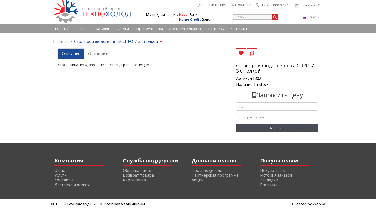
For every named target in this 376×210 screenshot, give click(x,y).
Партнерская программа (215, 175)
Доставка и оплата (185, 28)
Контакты (238, 28)
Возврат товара (138, 175)
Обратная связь (138, 170)
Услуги (123, 28)
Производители (207, 170)
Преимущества (149, 28)
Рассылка (269, 184)
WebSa (319, 204)
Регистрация (215, 4)
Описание (71, 53)
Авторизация (242, 4)
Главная (62, 28)
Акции (198, 180)
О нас (82, 28)
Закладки (269, 180)
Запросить (277, 128)
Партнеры (216, 28)
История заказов (276, 175)
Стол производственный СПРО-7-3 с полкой (116, 41)
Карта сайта (134, 180)
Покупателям (272, 170)
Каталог (103, 28)
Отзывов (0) (99, 53)
